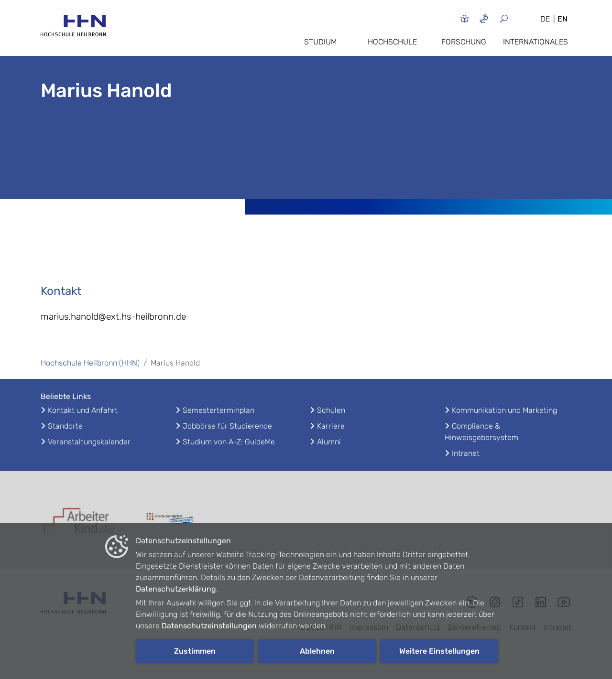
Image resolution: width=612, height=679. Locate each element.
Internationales (535, 41)
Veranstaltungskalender (89, 441)
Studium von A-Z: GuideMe (229, 441)
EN (562, 18)
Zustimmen (195, 651)
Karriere (331, 426)
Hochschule (392, 41)
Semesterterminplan (218, 410)
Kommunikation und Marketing (504, 410)
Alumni (329, 441)
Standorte (65, 426)
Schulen (331, 410)
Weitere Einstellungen (439, 651)
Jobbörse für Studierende (227, 426)
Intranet (466, 453)
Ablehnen (317, 651)
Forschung (463, 41)
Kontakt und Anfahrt (83, 410)
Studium (320, 41)
